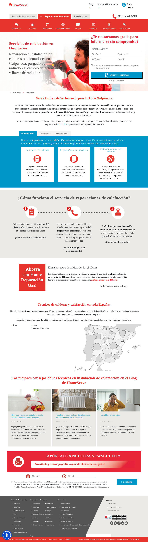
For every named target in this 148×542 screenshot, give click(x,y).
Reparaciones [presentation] (28, 133)
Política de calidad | (122, 539)
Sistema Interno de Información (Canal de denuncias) (76, 525)
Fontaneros (35, 510)
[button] (7, 535)
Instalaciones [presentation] (61, 133)
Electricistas (35, 503)
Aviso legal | (81, 539)
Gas (14, 514)
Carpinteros (49, 503)
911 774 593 (127, 16)
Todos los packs (17, 528)
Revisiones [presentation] (45, 133)
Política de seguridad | (111, 539)
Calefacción (30, 93)
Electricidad (16, 507)
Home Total (16, 525)
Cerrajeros (48, 510)
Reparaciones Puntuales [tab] (56, 16)
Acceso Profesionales (114, 507)
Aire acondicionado (18, 518)
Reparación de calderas (37, 150)
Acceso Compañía (113, 510)
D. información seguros (19, 532)
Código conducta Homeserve (69, 528)
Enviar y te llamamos (117, 75)
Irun (15, 325)
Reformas (48, 521)
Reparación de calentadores (74, 150)
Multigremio (16, 521)
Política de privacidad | (90, 539)
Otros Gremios (50, 525)
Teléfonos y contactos (67, 518)
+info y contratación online (114, 286)
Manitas (34, 518)
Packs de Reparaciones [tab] (23, 16)
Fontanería (16, 503)
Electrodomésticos (18, 510)
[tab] (28, 134)
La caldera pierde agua (109, 415)
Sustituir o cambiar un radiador (110, 150)
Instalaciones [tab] (80, 16)
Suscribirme (126, 482)
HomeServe (17, 93)
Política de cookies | (101, 539)
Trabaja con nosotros (67, 521)
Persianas (34, 521)
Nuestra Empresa (65, 503)
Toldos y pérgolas (50, 507)
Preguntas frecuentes (67, 514)
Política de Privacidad (101, 68)
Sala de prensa (65, 510)
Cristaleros (49, 514)
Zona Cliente (112, 503)
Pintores (48, 518)
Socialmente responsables (68, 507)
